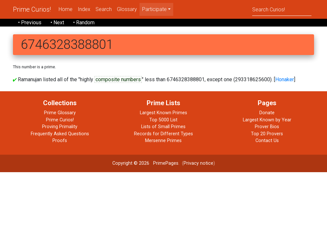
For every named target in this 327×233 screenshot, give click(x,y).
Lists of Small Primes (163, 126)
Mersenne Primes (163, 140)
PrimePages (165, 163)
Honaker (284, 79)
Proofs (59, 140)
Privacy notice (198, 163)
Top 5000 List (163, 120)
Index (84, 9)
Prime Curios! (32, 9)
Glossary (127, 9)
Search (104, 9)
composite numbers (118, 79)
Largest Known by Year (267, 120)
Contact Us (267, 140)
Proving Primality (59, 126)
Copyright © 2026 (130, 163)
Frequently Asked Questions (60, 134)
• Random (84, 22)
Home (66, 9)
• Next (57, 22)
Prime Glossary (60, 113)
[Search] (281, 9)
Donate (267, 113)
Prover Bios (267, 126)
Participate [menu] (154, 9)
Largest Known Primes (163, 113)
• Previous (29, 22)
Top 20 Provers (267, 134)
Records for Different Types (163, 134)
